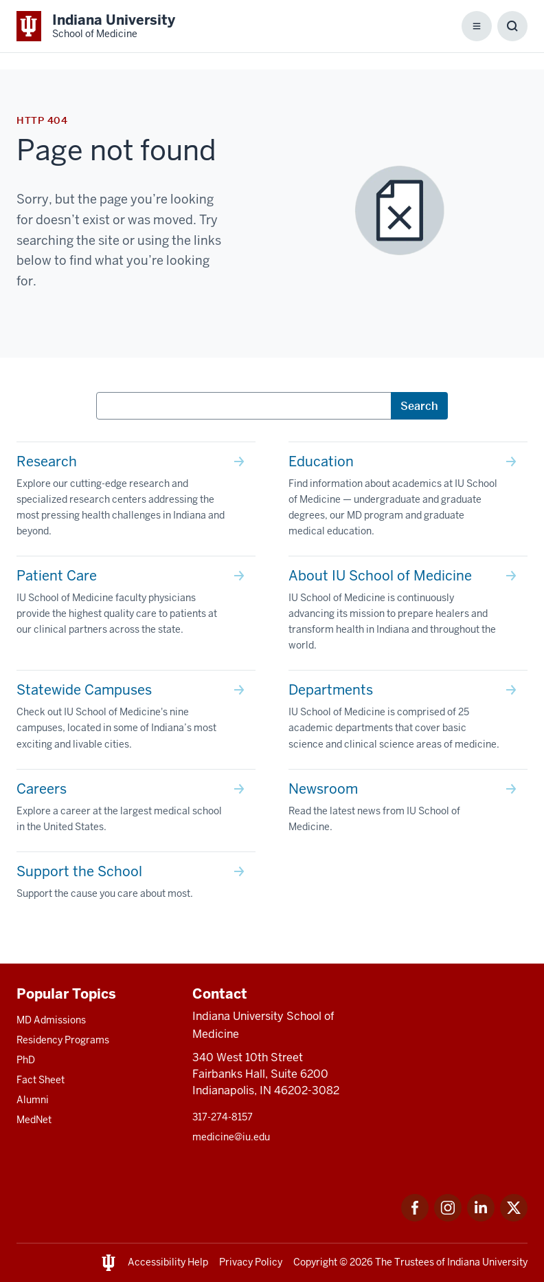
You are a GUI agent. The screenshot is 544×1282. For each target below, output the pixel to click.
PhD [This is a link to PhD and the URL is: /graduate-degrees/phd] (25, 1060)
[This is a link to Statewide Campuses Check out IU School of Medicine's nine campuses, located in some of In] (136, 719)
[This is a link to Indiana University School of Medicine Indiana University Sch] (95, 26)
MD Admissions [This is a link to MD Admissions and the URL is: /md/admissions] (51, 1020)
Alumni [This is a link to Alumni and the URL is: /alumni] (32, 1100)
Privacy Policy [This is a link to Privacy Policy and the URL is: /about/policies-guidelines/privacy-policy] (250, 1262)
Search (419, 406)
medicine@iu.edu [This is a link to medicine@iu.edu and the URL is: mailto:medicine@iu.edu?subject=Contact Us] (231, 1137)
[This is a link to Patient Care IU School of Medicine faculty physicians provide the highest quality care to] (136, 605)
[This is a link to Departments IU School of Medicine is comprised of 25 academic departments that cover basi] (408, 719)
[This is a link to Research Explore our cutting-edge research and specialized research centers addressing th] (136, 499)
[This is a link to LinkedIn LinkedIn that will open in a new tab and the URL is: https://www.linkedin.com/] (481, 1217)
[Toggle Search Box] (512, 26)
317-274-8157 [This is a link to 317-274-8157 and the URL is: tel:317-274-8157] (222, 1117)
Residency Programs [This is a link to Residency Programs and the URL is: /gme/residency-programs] (62, 1040)
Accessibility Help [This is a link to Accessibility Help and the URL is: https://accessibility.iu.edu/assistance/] (168, 1262)
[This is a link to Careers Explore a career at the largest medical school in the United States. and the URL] (136, 810)
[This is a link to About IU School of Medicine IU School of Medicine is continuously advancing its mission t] (408, 613)
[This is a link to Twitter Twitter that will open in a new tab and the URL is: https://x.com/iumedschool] (514, 1217)
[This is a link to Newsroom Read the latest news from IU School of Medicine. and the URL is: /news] (408, 810)
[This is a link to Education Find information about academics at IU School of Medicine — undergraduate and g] (408, 499)
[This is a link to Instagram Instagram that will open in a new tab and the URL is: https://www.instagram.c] (448, 1217)
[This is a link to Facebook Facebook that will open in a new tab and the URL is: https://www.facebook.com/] (415, 1217)
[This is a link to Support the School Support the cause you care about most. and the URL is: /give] (136, 885)
